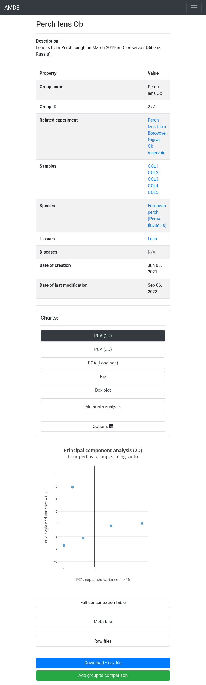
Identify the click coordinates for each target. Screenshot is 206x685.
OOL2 (153, 172)
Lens (152, 238)
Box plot (103, 390)
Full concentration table (103, 602)
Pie (103, 376)
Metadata (103, 621)
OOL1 (153, 166)
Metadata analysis (103, 406)
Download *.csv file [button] (103, 662)
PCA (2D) (103, 335)
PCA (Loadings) (103, 363)
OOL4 (153, 185)
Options (103, 426)
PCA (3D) (103, 349)
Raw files (103, 641)
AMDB (12, 7)
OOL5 (153, 192)
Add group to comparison (103, 675)
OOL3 (153, 179)
